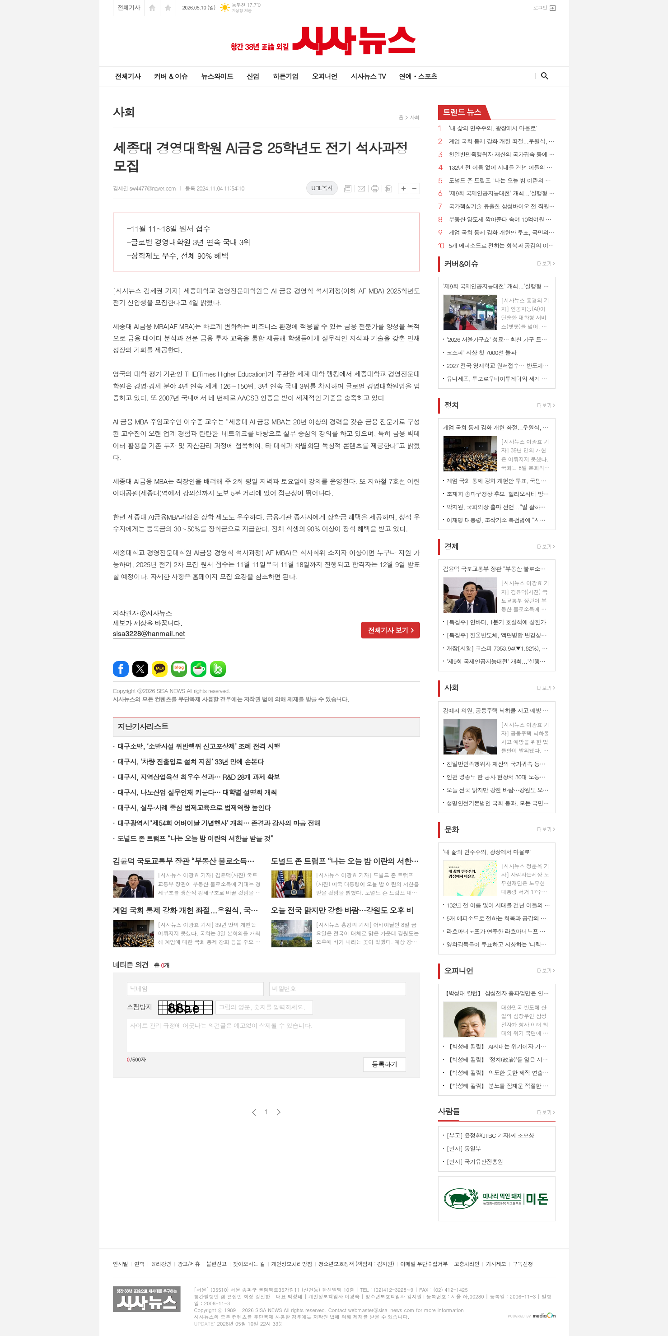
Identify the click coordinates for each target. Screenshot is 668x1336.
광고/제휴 (189, 1264)
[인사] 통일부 (464, 1148)
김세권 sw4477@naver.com (144, 188)
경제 (451, 546)
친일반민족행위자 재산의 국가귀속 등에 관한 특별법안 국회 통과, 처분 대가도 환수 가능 (502, 154)
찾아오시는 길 (249, 1264)
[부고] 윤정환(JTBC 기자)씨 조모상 (490, 1135)
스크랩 (388, 188)
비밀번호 (284, 988)
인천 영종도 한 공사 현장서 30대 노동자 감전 (499, 777)
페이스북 (121, 669)
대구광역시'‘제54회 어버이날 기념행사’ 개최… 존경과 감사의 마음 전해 (219, 823)
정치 (451, 405)
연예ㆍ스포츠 (418, 76)
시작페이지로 (152, 8)
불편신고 (216, 1264)
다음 (278, 1112)
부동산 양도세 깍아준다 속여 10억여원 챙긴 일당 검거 (502, 219)
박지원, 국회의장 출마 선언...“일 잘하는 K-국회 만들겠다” (499, 507)
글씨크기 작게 (414, 188)
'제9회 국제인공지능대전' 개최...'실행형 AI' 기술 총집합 (502, 193)
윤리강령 (161, 1264)
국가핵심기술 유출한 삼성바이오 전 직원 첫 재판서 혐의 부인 (502, 206)
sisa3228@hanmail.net (149, 633)
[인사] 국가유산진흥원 (475, 1161)
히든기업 (285, 76)
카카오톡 (160, 669)
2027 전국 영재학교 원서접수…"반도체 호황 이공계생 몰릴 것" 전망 (499, 365)
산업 (253, 76)
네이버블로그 (179, 669)
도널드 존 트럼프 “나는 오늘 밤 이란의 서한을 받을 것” (195, 838)
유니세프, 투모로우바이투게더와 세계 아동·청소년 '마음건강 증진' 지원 (499, 378)
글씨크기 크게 (403, 188)
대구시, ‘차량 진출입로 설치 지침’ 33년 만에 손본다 (190, 761)
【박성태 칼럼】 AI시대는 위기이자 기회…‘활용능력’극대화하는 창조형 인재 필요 (499, 1046)
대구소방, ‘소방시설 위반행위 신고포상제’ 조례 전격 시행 (198, 746)
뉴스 (462, 112)
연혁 (139, 1264)
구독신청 (523, 1264)
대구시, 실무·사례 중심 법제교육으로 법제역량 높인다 (194, 807)
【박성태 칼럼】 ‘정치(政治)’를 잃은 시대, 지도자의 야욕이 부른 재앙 (499, 1059)
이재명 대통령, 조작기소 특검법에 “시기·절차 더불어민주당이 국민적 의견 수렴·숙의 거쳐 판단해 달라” (499, 520)
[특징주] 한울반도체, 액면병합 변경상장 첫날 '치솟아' (499, 635)
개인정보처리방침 (291, 1264)
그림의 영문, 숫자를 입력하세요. (262, 1007)
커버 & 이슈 (170, 76)
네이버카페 (198, 669)
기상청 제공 (242, 11)
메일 (361, 188)
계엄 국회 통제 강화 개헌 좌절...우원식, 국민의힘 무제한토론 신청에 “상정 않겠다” (502, 141)
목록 (347, 188)
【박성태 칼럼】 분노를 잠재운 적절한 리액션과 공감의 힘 (499, 1085)
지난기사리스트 (143, 726)
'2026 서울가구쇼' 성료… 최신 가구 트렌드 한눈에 (499, 339)
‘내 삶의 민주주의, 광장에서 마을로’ (493, 128)
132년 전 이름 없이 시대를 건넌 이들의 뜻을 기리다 (502, 168)
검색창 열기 (542, 76)
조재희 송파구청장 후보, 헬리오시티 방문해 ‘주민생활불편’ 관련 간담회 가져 (499, 493)
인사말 (120, 1264)
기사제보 (496, 1264)
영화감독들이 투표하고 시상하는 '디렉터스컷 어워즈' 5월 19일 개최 (499, 944)
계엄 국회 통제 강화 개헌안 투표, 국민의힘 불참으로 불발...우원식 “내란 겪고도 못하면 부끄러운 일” (502, 233)
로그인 (540, 7)
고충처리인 (466, 1264)
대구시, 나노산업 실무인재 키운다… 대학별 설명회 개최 (197, 792)
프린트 (374, 188)
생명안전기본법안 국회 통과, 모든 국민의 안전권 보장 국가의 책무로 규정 (499, 803)
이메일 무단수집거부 (424, 1264)
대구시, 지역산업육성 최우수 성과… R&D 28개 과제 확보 (198, 777)
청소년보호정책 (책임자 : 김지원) (356, 1264)
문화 (451, 829)
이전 (254, 1112)
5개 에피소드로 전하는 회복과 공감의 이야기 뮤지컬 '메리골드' (502, 246)
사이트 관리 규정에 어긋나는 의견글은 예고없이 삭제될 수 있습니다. (221, 1025)
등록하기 (384, 1064)
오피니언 (324, 76)
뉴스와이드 (217, 76)
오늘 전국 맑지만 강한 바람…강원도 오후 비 (499, 790)
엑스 (140, 669)
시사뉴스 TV (368, 76)
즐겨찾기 (168, 8)
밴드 (218, 669)
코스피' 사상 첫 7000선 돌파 (481, 352)
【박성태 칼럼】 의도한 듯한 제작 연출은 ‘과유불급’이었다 (499, 1072)
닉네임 (139, 988)
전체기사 (129, 7)
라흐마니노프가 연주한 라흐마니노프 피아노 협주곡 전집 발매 (499, 931)
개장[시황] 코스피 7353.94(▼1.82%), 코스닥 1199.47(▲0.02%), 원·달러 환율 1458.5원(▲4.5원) (499, 648)
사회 (415, 117)
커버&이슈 (461, 263)
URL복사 (321, 187)
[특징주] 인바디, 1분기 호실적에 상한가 (496, 622)
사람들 (449, 1111)
